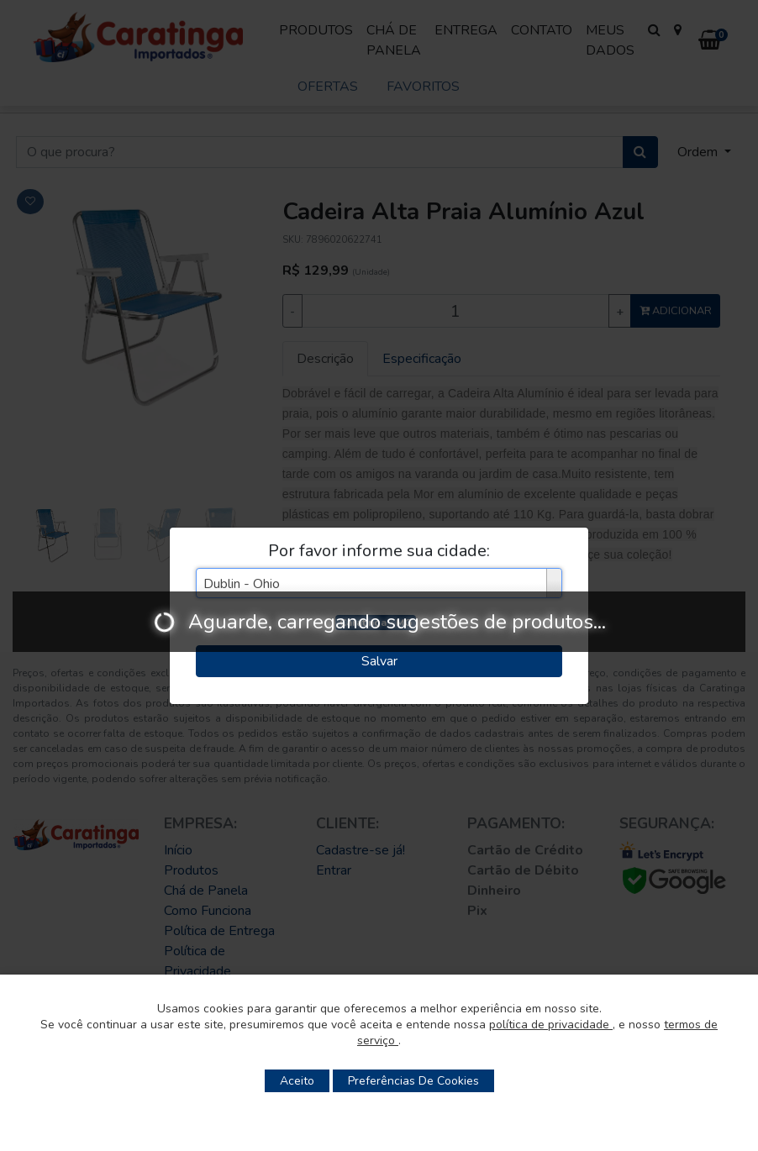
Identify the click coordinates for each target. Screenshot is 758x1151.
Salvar (379, 661)
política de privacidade (551, 1025)
